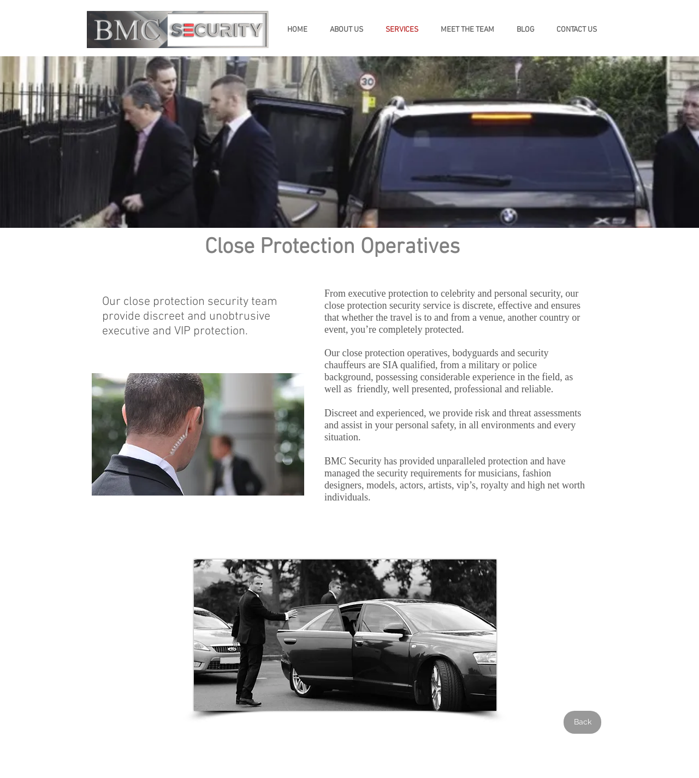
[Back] (582, 722)
